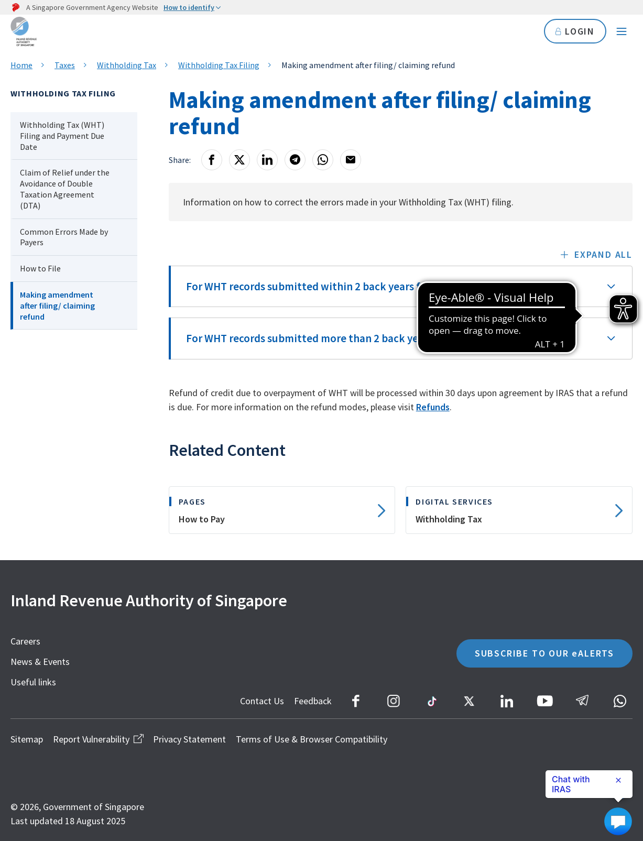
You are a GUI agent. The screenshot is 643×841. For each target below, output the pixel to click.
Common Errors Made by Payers (64, 237)
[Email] (350, 159)
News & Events (40, 662)
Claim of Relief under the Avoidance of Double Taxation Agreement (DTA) (65, 188)
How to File (40, 268)
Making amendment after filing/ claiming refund (57, 305)
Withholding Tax (126, 65)
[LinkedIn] (267, 159)
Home (21, 65)
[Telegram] (295, 159)
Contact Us (262, 701)
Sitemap (26, 739)
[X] (239, 159)
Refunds (433, 407)
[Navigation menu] (622, 31)
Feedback (313, 701)
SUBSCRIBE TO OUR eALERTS (544, 653)
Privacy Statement (189, 739)
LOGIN (575, 31)
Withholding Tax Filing (218, 65)
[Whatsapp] (322, 159)
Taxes (65, 65)
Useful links (33, 682)
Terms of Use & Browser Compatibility (311, 739)
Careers (25, 641)
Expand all (603, 254)
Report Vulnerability (98, 739)
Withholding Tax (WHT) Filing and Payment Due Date (62, 135)
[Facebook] (211, 159)
